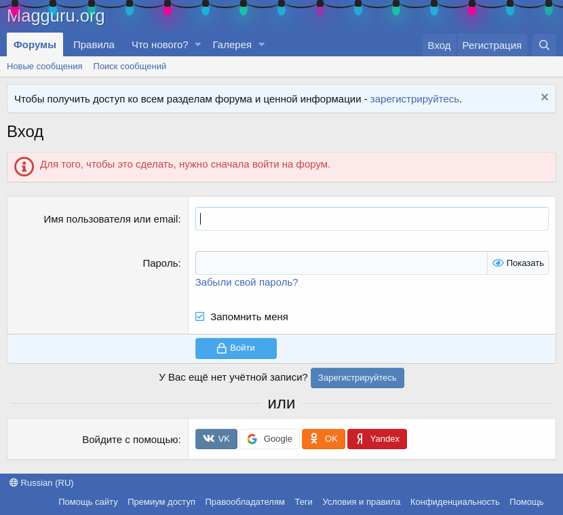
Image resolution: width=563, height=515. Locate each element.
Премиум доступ (161, 502)
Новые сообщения (45, 66)
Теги (303, 502)
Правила (94, 44)
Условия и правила (361, 502)
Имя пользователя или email (110, 219)
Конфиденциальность (455, 502)
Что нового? (160, 44)
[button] (198, 44)
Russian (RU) (41, 483)
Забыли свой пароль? (246, 282)
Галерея (232, 44)
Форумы (35, 44)
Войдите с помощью (130, 439)
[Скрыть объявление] (543, 99)
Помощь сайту (87, 502)
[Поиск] (544, 45)
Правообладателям (245, 502)
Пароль (160, 263)
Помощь (526, 502)
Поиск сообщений (130, 66)
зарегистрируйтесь (414, 98)
